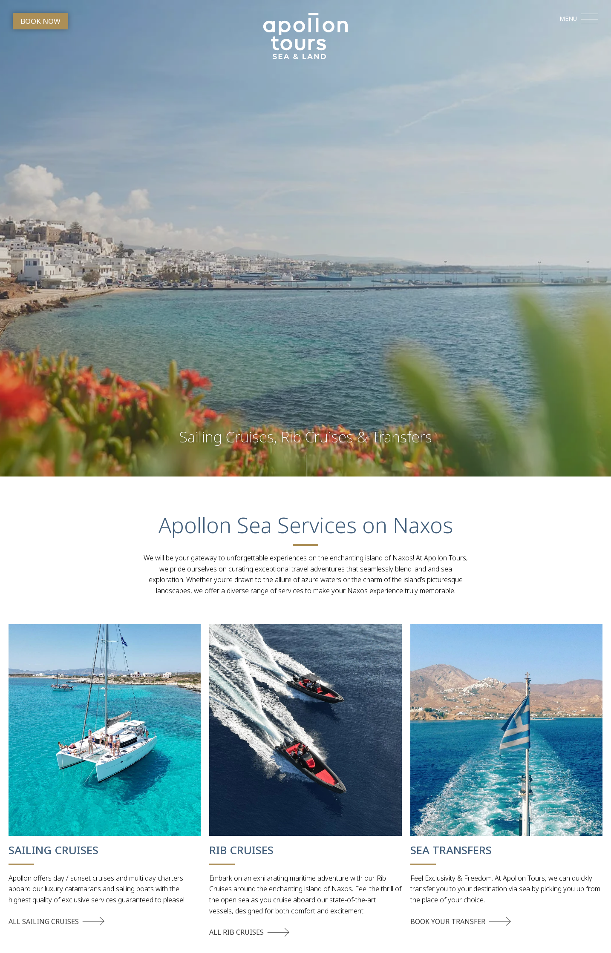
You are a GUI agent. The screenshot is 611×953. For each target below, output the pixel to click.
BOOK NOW (40, 21)
